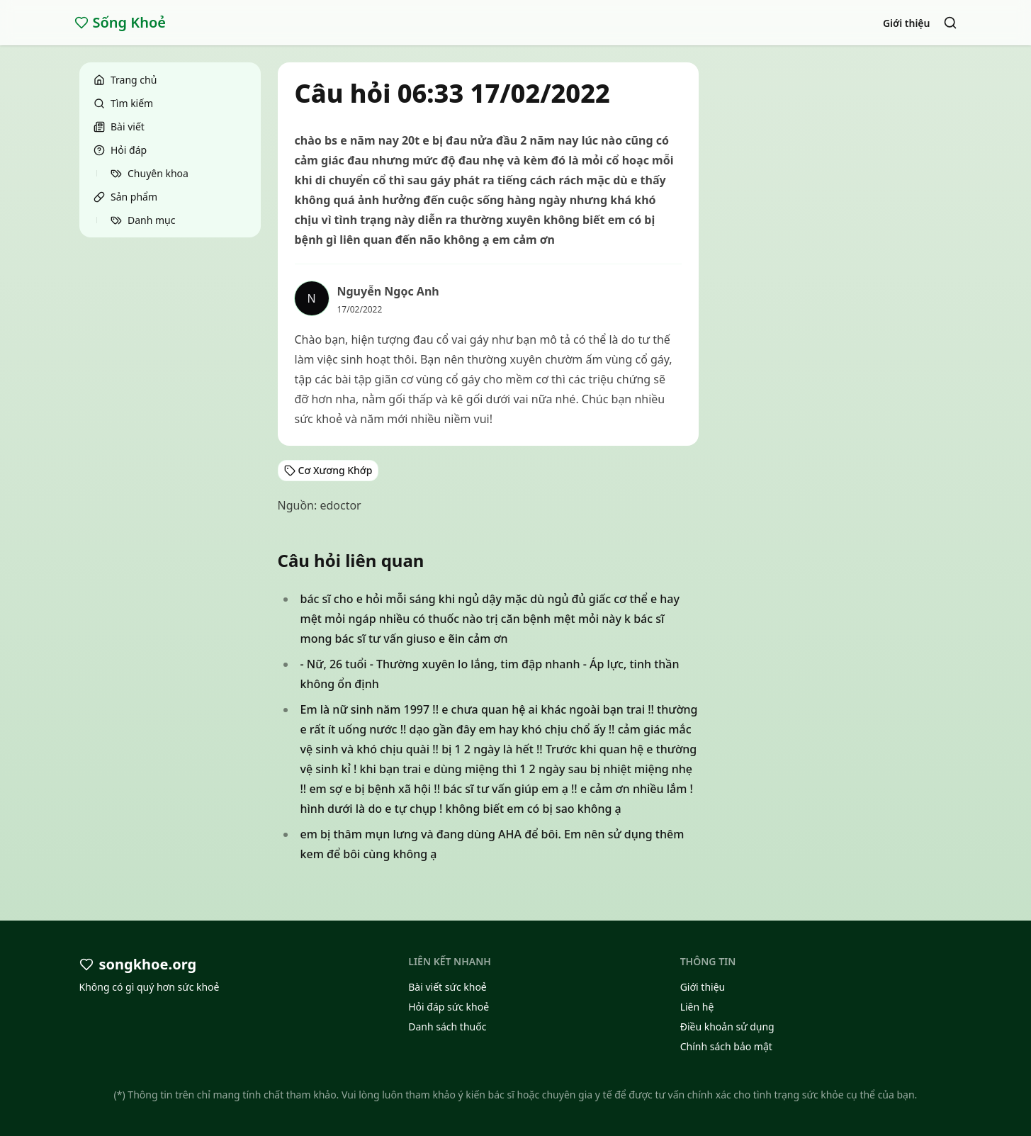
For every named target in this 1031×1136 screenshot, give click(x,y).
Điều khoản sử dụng (727, 1026)
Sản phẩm (125, 196)
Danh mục (143, 220)
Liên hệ (697, 1006)
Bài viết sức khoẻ (447, 987)
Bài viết (119, 126)
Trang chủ (125, 79)
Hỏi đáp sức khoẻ (448, 1006)
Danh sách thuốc (447, 1026)
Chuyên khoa (149, 173)
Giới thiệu (906, 23)
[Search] (950, 23)
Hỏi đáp (120, 150)
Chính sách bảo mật (726, 1046)
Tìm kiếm (123, 103)
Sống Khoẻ (120, 22)
